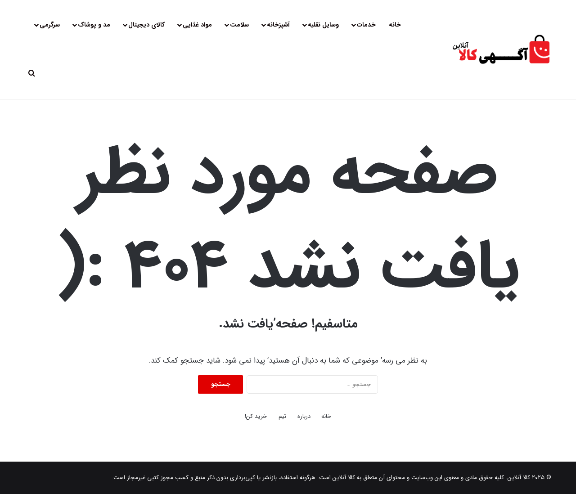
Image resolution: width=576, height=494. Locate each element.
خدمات (366, 25)
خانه (395, 25)
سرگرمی (50, 25)
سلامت (239, 25)
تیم (282, 416)
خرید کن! (256, 416)
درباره (303, 416)
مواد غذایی (197, 25)
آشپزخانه (278, 25)
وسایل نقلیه (323, 25)
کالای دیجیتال (146, 25)
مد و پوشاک (94, 25)
